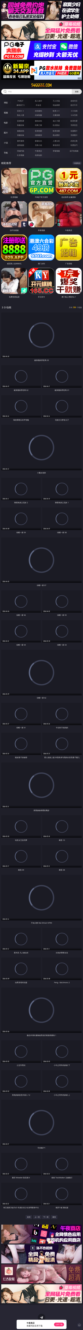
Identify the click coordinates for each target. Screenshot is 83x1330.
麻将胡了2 (21, 105)
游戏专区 (74, 101)
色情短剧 (38, 155)
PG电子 (20, 101)
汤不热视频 (74, 151)
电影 (6, 122)
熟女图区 (56, 135)
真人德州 (38, 101)
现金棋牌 (56, 105)
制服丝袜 (20, 125)
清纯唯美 (38, 135)
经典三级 (38, 125)
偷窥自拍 (20, 131)
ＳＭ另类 (74, 115)
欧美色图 (56, 131)
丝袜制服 (38, 115)
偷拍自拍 (38, 121)
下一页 (46, 1217)
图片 (6, 132)
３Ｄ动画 (74, 111)
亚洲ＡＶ (20, 111)
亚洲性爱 (20, 121)
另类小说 (38, 145)
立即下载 (59, 1324)
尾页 (54, 1217)
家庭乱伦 (38, 141)
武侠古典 (74, 141)
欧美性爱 (74, 121)
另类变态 (74, 125)
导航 (6, 152)
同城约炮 (20, 151)
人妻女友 (56, 141)
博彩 (6, 102)
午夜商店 (38, 151)
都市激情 (20, 141)
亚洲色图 (38, 131)
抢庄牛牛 (74, 105)
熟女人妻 (20, 115)
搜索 (77, 91)
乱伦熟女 (56, 125)
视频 (6, 112)
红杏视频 (20, 155)
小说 (6, 142)
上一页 (37, 1217)
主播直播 (56, 115)
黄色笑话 (56, 145)
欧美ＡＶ (56, 111)
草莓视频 (56, 151)
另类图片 (74, 135)
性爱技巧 (74, 145)
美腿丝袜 (20, 135)
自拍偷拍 (38, 111)
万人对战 (56, 101)
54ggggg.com (41, 85)
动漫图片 (74, 131)
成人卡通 (56, 121)
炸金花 (38, 105)
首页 (29, 1217)
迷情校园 (20, 145)
